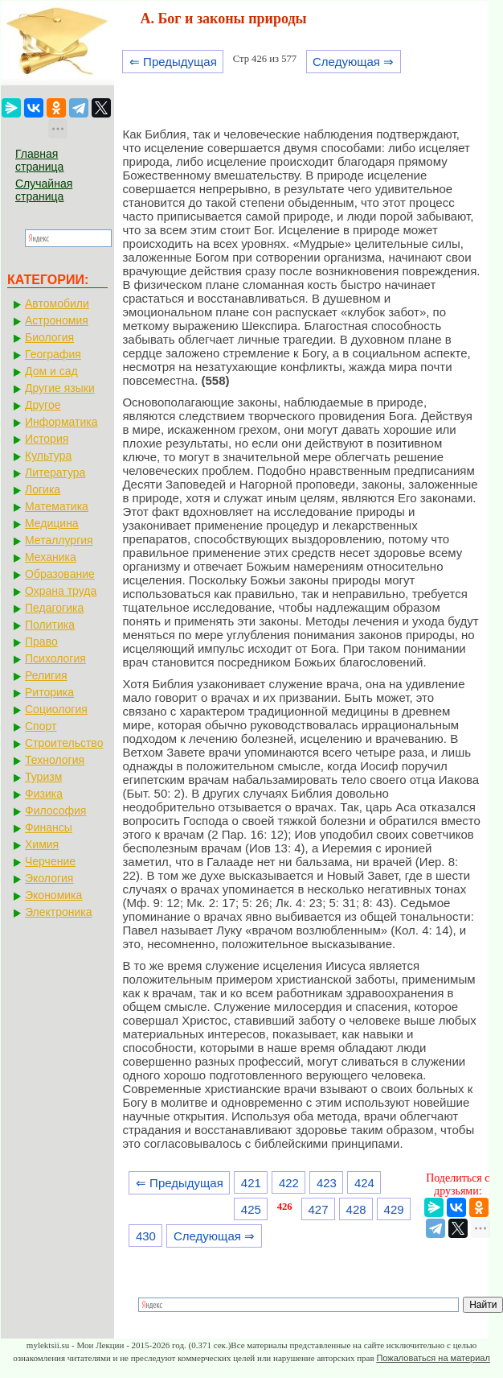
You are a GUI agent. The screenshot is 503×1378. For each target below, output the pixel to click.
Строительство (64, 742)
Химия (42, 844)
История (46, 438)
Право (41, 641)
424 (364, 1183)
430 (146, 1236)
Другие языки (60, 388)
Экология (49, 878)
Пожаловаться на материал (432, 1358)
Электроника (58, 912)
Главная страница (39, 160)
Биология (49, 337)
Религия (46, 675)
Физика (44, 793)
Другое (42, 404)
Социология (56, 709)
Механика (50, 557)
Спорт (40, 726)
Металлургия (59, 540)
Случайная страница (43, 190)
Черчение (50, 861)
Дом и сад (51, 371)
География (53, 354)
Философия (55, 810)
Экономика (53, 895)
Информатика (61, 421)
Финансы (48, 827)
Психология (55, 658)
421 (251, 1183)
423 (327, 1183)
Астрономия (56, 320)
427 (319, 1209)
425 (251, 1209)
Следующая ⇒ (353, 61)
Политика (50, 624)
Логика (42, 489)
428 (356, 1209)
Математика (56, 506)
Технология (54, 759)
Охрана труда (60, 590)
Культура (48, 455)
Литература (55, 472)
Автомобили (57, 303)
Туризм (43, 776)
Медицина (52, 523)
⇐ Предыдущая (173, 61)
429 (394, 1209)
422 (289, 1183)
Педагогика (54, 607)
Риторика (49, 692)
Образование (60, 573)
